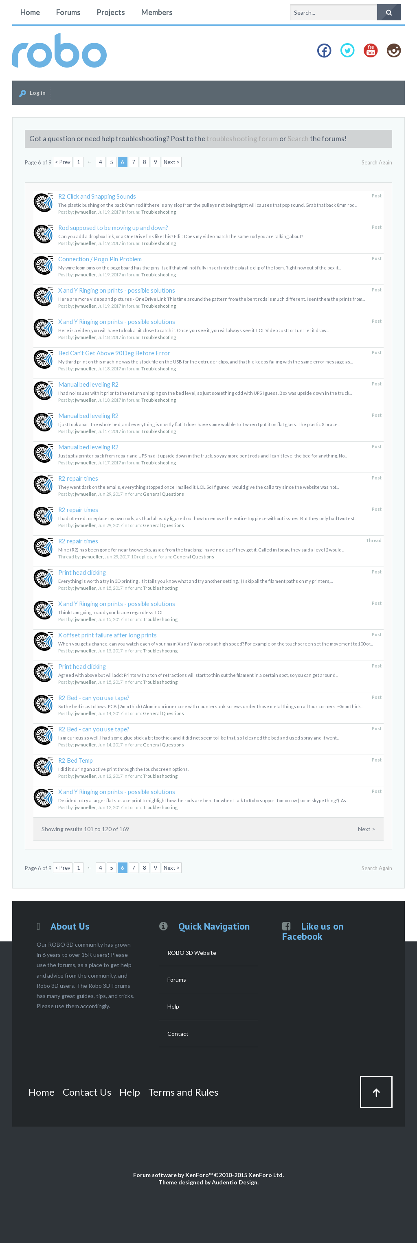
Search (298, 138)
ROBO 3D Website (191, 952)
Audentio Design (234, 1182)
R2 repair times (78, 478)
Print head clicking (82, 572)
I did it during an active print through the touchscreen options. (123, 769)
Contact (178, 1033)
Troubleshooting (158, 211)
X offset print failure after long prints (107, 635)
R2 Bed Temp (75, 760)
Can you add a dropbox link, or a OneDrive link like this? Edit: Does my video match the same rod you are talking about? (180, 236)
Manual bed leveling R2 (88, 384)
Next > (172, 162)
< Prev (62, 162)
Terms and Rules (183, 1092)
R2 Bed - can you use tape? (93, 697)
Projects (111, 12)
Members (157, 12)
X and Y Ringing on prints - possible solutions (116, 290)
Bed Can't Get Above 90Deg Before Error (114, 353)
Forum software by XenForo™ (208, 1174)
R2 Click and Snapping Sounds (97, 196)
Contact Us (87, 1092)
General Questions (163, 494)
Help (173, 1006)
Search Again (377, 162)
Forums (68, 12)
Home (30, 12)
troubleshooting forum (242, 138)
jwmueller (85, 211)
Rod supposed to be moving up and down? (113, 227)
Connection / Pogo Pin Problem (100, 259)
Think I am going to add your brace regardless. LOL (111, 612)
